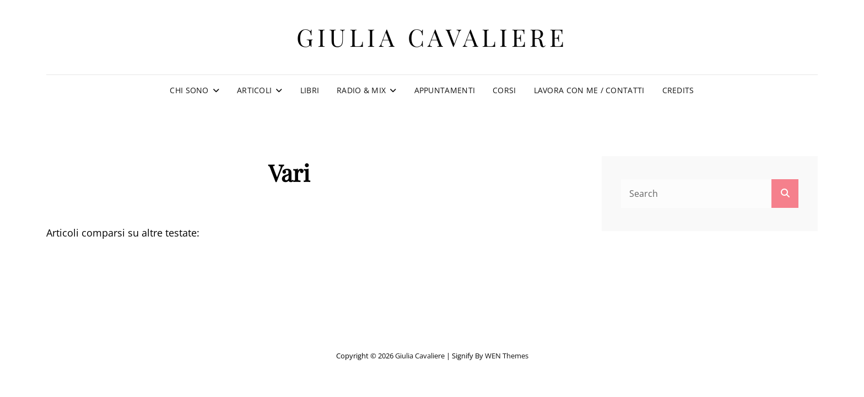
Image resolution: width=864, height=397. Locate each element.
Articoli (254, 90)
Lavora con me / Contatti (589, 90)
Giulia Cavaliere (432, 36)
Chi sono (189, 90)
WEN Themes (506, 356)
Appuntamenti (444, 90)
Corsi (504, 90)
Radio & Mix (361, 90)
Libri (309, 90)
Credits (678, 90)
